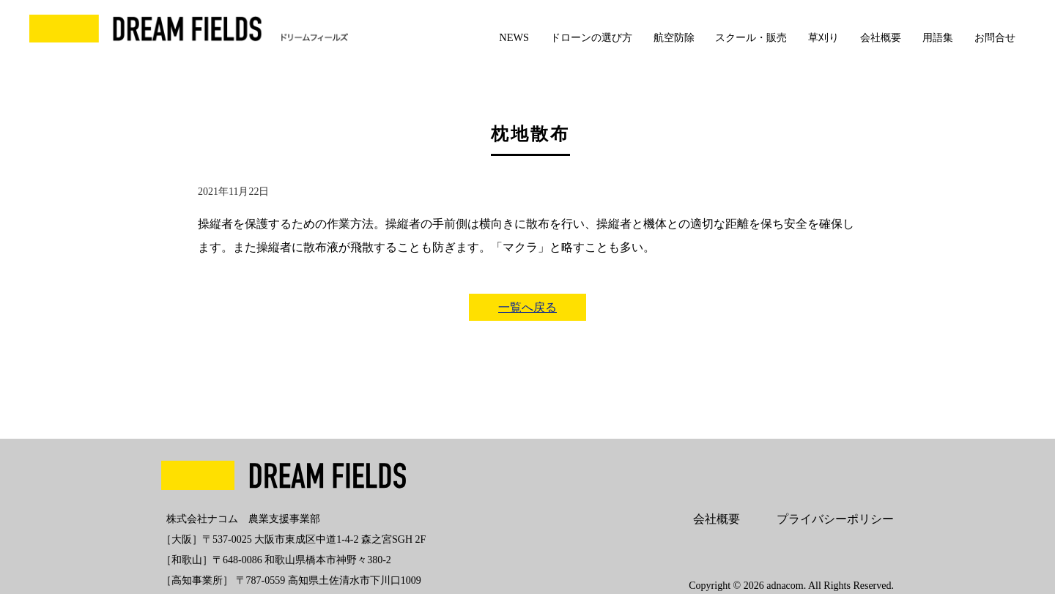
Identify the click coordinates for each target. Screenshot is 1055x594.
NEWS (514, 37)
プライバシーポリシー (835, 519)
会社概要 (880, 37)
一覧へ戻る (527, 307)
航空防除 (674, 37)
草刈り (823, 37)
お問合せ (994, 37)
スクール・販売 (751, 37)
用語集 (937, 37)
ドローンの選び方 (591, 37)
